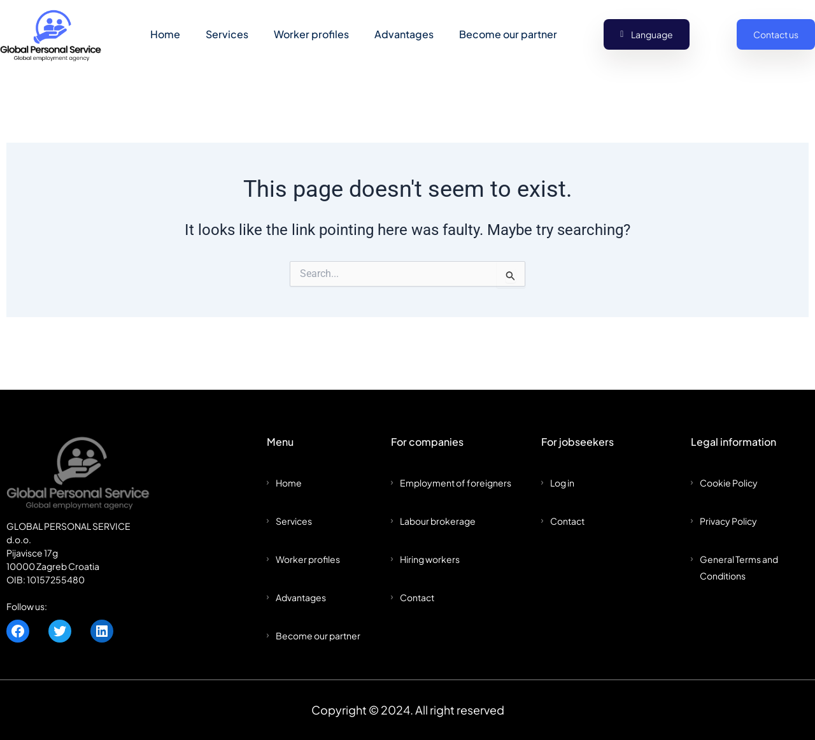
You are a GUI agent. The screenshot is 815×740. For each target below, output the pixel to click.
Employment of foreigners (455, 482)
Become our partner (508, 34)
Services (227, 34)
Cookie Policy (729, 482)
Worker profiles (311, 34)
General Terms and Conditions (739, 567)
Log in (562, 482)
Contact (417, 597)
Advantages (404, 34)
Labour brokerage (438, 521)
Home (165, 34)
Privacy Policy (728, 521)
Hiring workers (430, 559)
